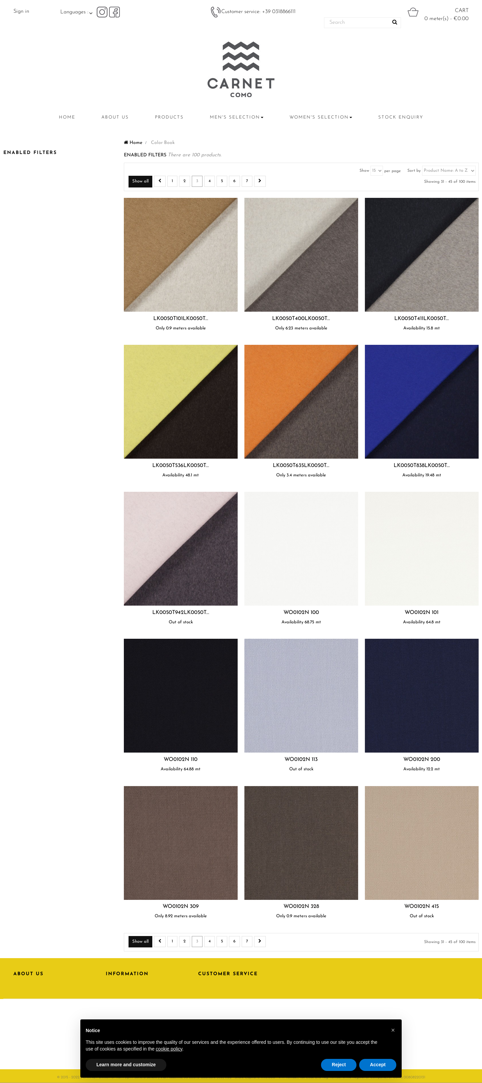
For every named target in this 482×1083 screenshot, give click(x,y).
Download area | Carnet (142, 1007)
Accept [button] (378, 1064)
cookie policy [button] (169, 1049)
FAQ (203, 1007)
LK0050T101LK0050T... (180, 318)
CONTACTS (27, 996)
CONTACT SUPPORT (222, 985)
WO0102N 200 (421, 759)
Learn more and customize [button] (126, 1064)
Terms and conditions (138, 996)
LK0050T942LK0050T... (180, 612)
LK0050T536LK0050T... (180, 465)
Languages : (74, 12)
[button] (393, 1030)
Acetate (23, 368)
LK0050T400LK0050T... (301, 318)
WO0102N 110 (180, 759)
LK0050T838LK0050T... (422, 465)
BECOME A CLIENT (221, 996)
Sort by (414, 171)
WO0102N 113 (301, 759)
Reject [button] (339, 1064)
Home (133, 142)
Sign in (21, 11)
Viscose (24, 339)
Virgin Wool (31, 387)
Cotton (24, 348)
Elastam (25, 358)
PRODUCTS (27, 985)
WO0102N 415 (421, 906)
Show (364, 171)
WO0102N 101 (421, 612)
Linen (21, 329)
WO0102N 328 (301, 906)
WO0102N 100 (301, 612)
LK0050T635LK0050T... (301, 465)
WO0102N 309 (181, 906)
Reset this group (104, 395)
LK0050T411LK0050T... (421, 318)
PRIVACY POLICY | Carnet (139, 985)
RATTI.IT (22, 1007)
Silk (20, 377)
